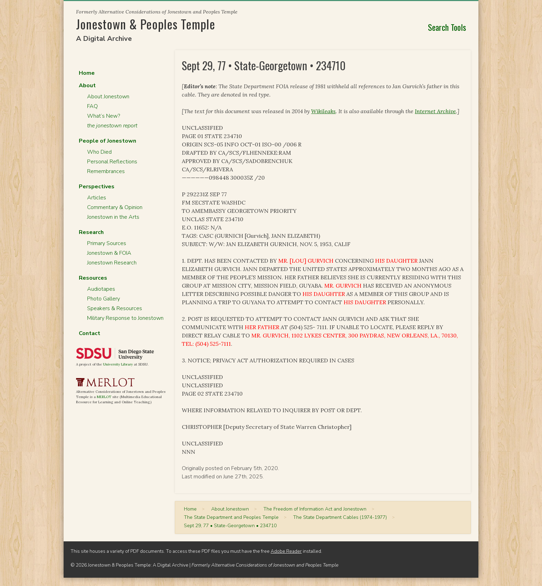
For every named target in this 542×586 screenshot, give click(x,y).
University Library (118, 364)
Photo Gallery (103, 299)
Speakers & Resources (114, 308)
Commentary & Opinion (114, 207)
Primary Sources (106, 243)
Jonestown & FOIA (109, 253)
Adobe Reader (286, 551)
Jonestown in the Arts (113, 217)
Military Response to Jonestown (125, 318)
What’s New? (103, 116)
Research (91, 232)
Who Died (99, 152)
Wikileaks (323, 111)
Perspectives (96, 186)
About (87, 85)
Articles (96, 197)
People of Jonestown (107, 141)
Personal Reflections (112, 161)
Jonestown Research (112, 263)
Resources (93, 278)
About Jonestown (108, 96)
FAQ (92, 106)
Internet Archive (435, 111)
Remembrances (106, 171)
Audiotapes (101, 289)
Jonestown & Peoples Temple (145, 24)
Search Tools (447, 27)
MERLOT (104, 397)
